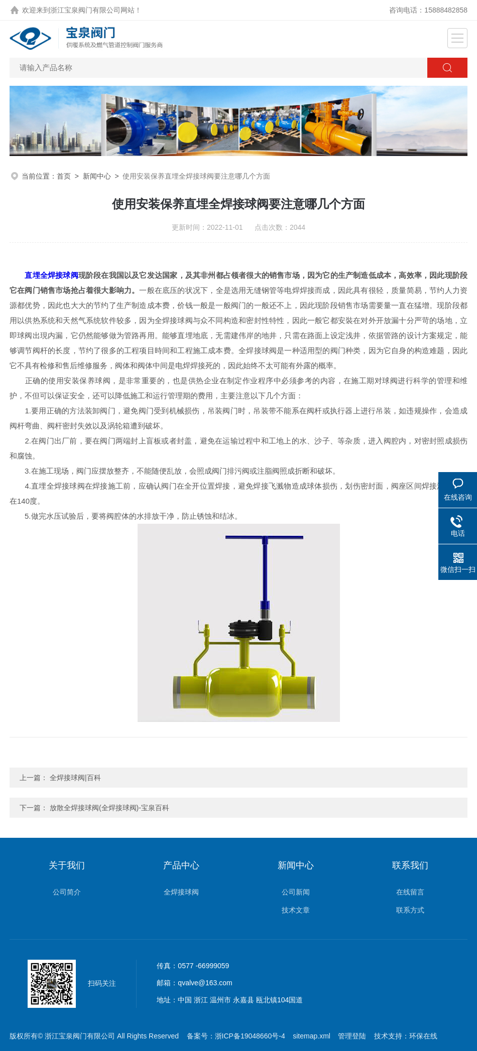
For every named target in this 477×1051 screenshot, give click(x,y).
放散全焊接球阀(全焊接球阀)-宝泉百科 (109, 808)
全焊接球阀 (181, 892)
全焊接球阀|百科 (75, 778)
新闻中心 (97, 176)
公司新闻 (296, 892)
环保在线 (423, 1036)
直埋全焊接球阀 (51, 275)
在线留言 (410, 892)
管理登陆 (352, 1036)
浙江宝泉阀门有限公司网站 (92, 10)
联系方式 (410, 910)
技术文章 (296, 910)
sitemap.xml (311, 1036)
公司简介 (67, 892)
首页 (64, 176)
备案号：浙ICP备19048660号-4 (236, 1036)
